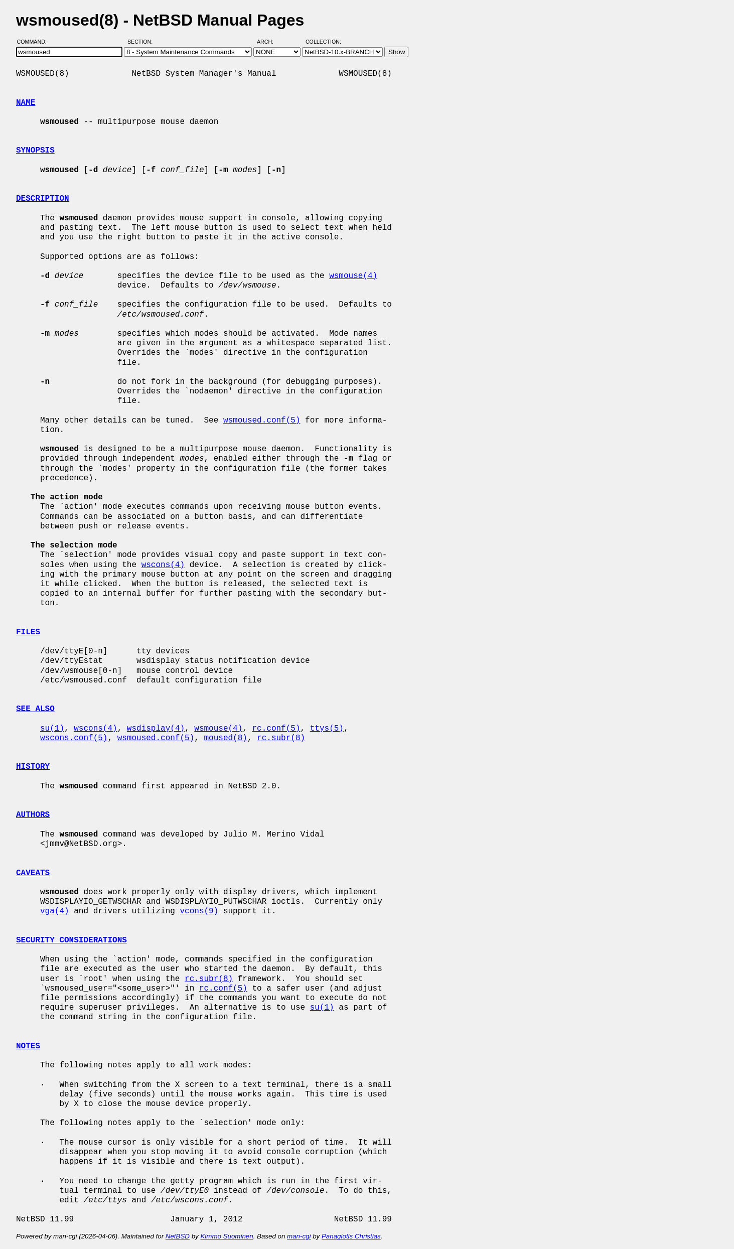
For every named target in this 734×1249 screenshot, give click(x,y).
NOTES (28, 1046)
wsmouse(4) (353, 276)
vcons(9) (199, 911)
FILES (28, 632)
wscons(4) (163, 565)
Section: (142, 42)
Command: (35, 42)
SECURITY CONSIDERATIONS (71, 940)
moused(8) (225, 738)
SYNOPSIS (35, 150)
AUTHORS (33, 814)
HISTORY (33, 766)
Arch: (269, 42)
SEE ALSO (35, 709)
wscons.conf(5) (73, 738)
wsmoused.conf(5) (262, 420)
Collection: (323, 42)
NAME (25, 102)
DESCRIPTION (42, 198)
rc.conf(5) (276, 728)
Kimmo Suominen (226, 1236)
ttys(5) (327, 728)
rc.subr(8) (281, 738)
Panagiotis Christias (351, 1236)
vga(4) (54, 911)
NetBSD (178, 1236)
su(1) (52, 728)
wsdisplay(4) (156, 728)
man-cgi (299, 1236)
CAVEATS (33, 873)
